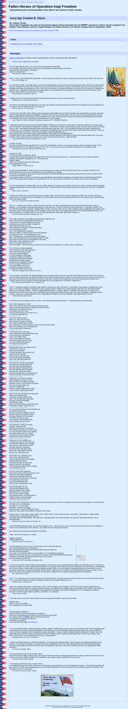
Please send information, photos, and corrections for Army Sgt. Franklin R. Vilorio (34, 30)
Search (23, 2)
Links (40, 2)
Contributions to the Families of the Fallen (26, 44)
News (36, 2)
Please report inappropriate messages (26, 61)
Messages (30, 2)
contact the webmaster (64, 707)
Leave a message (16, 58)
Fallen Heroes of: (14, 2)
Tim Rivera (73, 706)
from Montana (33, 622)
